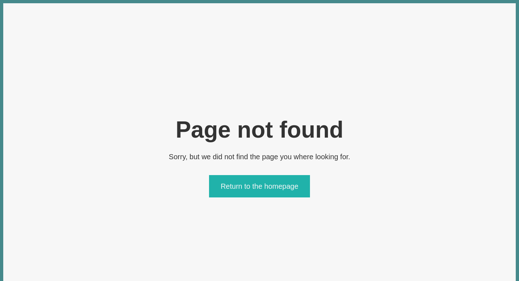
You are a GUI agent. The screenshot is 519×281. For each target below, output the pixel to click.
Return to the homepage (259, 186)
